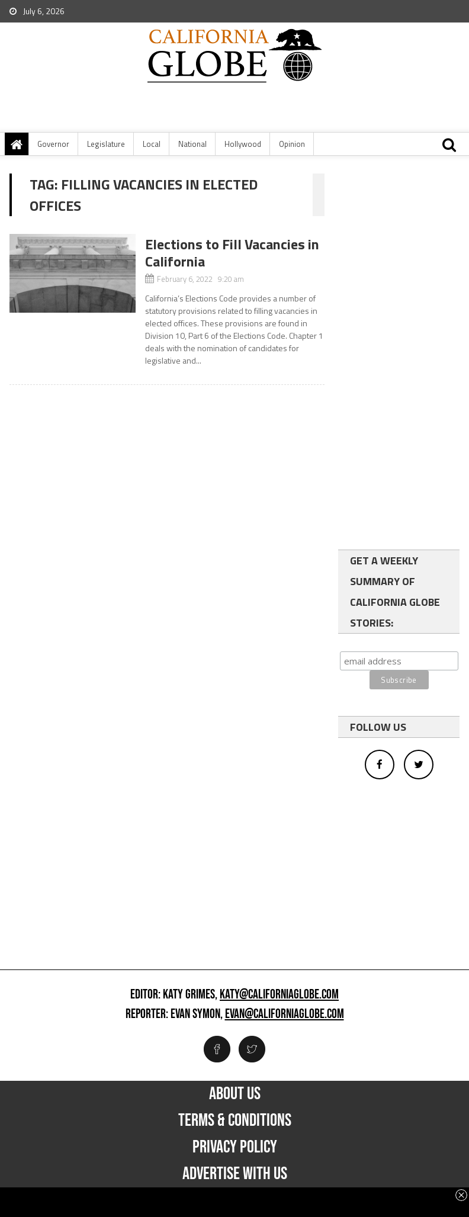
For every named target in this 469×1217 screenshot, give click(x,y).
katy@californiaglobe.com (279, 995)
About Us (235, 1093)
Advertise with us (234, 1173)
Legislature (106, 144)
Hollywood (242, 144)
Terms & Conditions (234, 1120)
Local (151, 144)
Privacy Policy (234, 1147)
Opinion (292, 144)
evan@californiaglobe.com (284, 1014)
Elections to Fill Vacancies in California (232, 252)
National (192, 144)
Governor (53, 144)
